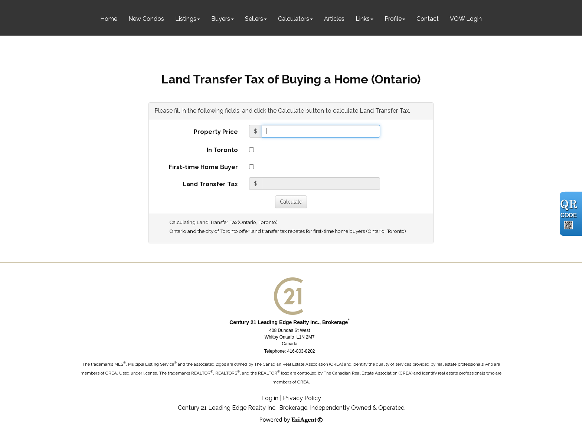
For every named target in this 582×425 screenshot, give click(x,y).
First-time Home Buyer (203, 167)
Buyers (220, 18)
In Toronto (222, 150)
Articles (334, 18)
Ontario (247, 222)
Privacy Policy (302, 398)
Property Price (216, 131)
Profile (393, 18)
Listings (185, 18)
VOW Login (466, 18)
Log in (269, 398)
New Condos (146, 18)
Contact (427, 18)
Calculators (293, 18)
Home (108, 18)
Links (363, 18)
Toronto (267, 222)
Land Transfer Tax (210, 184)
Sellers (254, 18)
